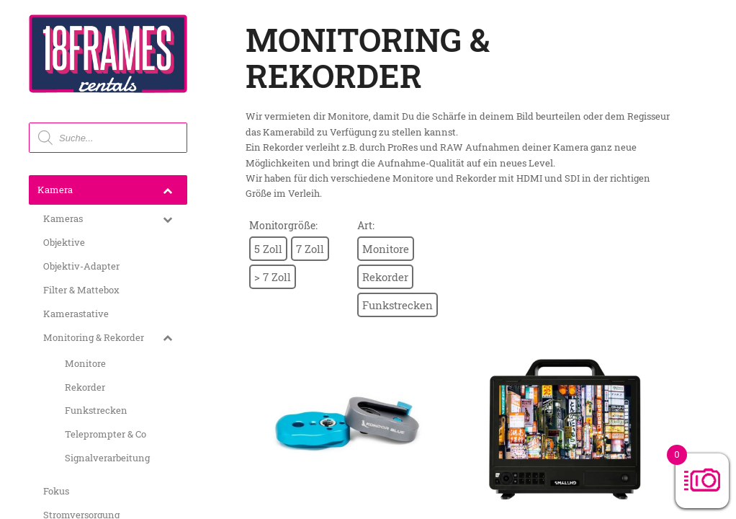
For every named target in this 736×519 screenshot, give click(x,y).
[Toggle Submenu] (167, 190)
